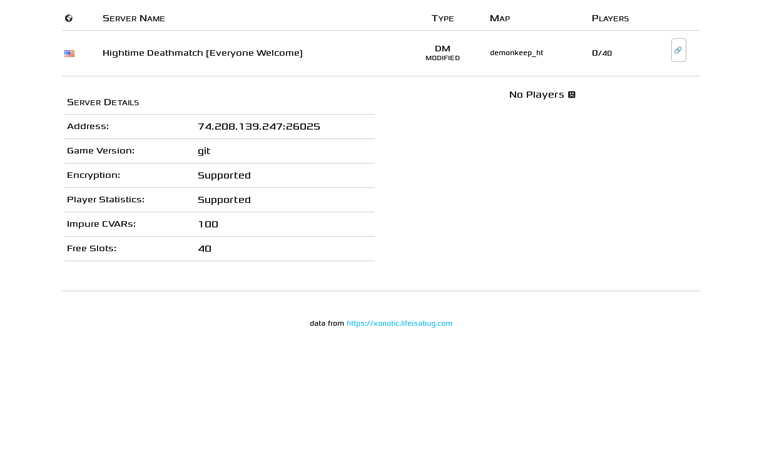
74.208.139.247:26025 (259, 126)
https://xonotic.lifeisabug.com (399, 323)
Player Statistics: (106, 199)
